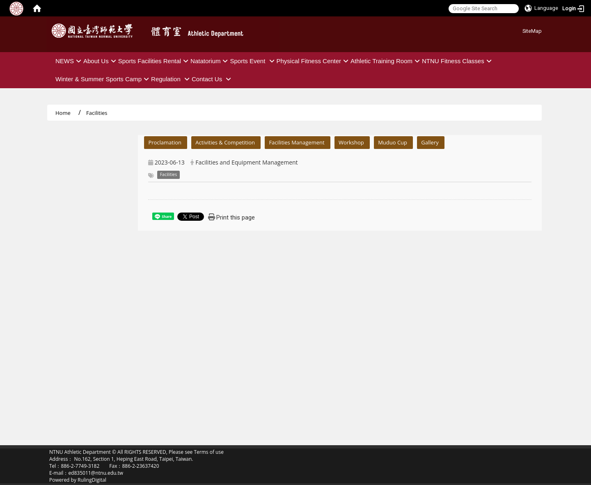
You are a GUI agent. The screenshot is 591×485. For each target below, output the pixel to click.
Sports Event (253, 60)
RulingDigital (92, 479)
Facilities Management (296, 142)
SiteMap (532, 31)
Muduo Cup (392, 142)
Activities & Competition (225, 142)
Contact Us (212, 78)
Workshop (351, 142)
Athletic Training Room (386, 60)
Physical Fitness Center (314, 60)
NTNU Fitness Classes (458, 60)
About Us (100, 60)
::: (519, 30)
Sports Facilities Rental (154, 60)
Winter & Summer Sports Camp (103, 78)
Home (63, 113)
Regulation (171, 78)
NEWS (69, 60)
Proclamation (164, 142)
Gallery (429, 142)
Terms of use (208, 451)
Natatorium (210, 60)
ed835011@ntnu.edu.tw (95, 472)
